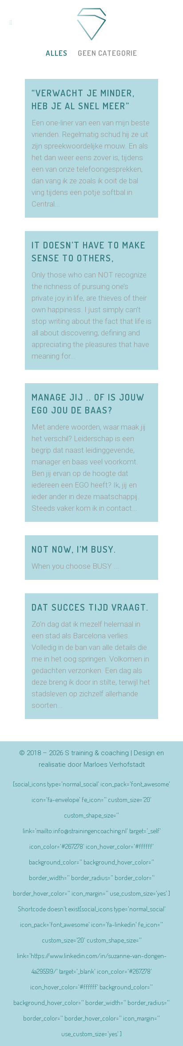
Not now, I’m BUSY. (74, 549)
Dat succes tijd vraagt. (90, 607)
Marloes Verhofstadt (114, 765)
